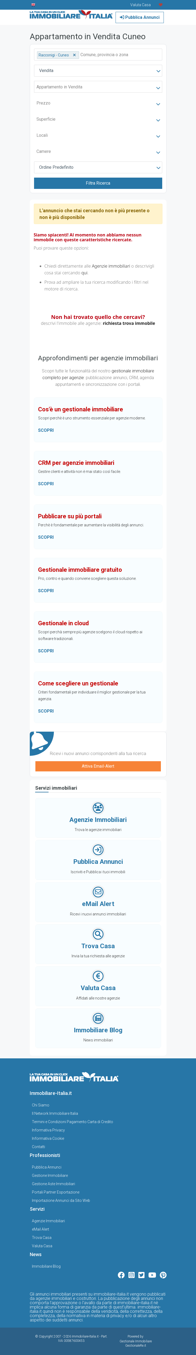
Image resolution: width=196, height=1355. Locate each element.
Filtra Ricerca (98, 183)
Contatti (38, 1147)
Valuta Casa (42, 1246)
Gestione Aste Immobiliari (53, 1184)
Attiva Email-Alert (98, 766)
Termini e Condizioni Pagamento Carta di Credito (72, 1122)
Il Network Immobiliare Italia (55, 1113)
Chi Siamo (40, 1105)
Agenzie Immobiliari (48, 1221)
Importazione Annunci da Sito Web (61, 1200)
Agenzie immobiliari (111, 266)
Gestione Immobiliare (50, 1175)
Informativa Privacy (48, 1130)
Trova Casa (41, 1237)
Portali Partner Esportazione (55, 1192)
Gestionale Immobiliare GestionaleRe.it (136, 1343)
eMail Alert (40, 1229)
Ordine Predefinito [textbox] (56, 167)
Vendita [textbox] (46, 70)
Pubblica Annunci (140, 17)
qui (84, 273)
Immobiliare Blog (46, 1266)
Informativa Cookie (48, 1138)
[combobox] (98, 71)
